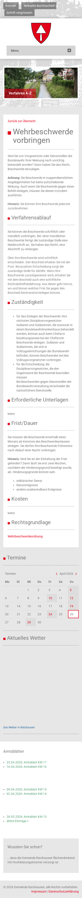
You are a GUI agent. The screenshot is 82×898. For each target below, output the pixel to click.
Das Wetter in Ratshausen (19, 727)
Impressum (39, 891)
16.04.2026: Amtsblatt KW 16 (27, 766)
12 (71, 598)
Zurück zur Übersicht (22, 121)
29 (29, 622)
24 (50, 614)
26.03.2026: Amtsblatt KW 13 (27, 816)
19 (71, 606)
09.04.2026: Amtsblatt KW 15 (27, 789)
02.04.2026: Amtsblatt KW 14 (27, 793)
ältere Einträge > (17, 821)
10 (50, 598)
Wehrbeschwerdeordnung (25, 536)
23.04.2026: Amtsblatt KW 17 (27, 762)
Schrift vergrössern (19, 12)
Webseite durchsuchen (39, 5)
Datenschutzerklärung (64, 891)
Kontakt (10, 5)
